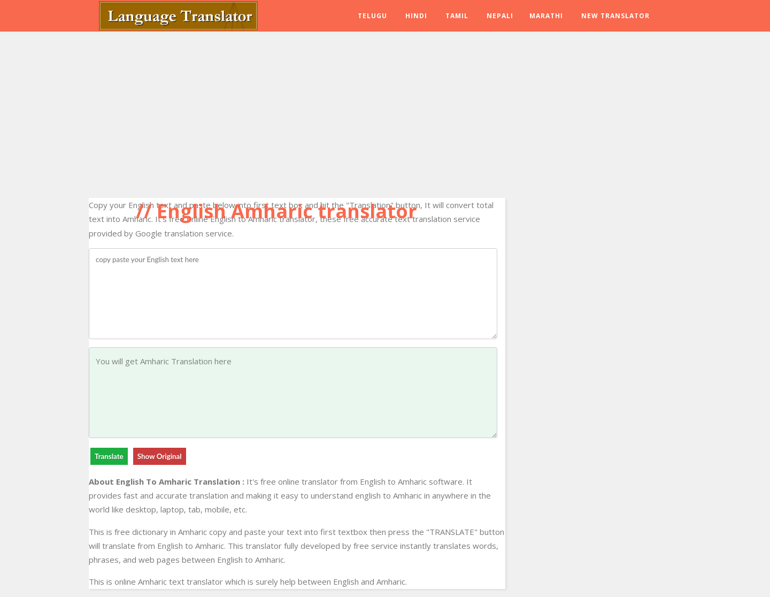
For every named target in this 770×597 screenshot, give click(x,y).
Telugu (372, 15)
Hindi (416, 15)
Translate (109, 456)
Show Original (159, 456)
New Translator (615, 15)
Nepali (500, 15)
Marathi (546, 15)
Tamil (456, 15)
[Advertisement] (297, 112)
